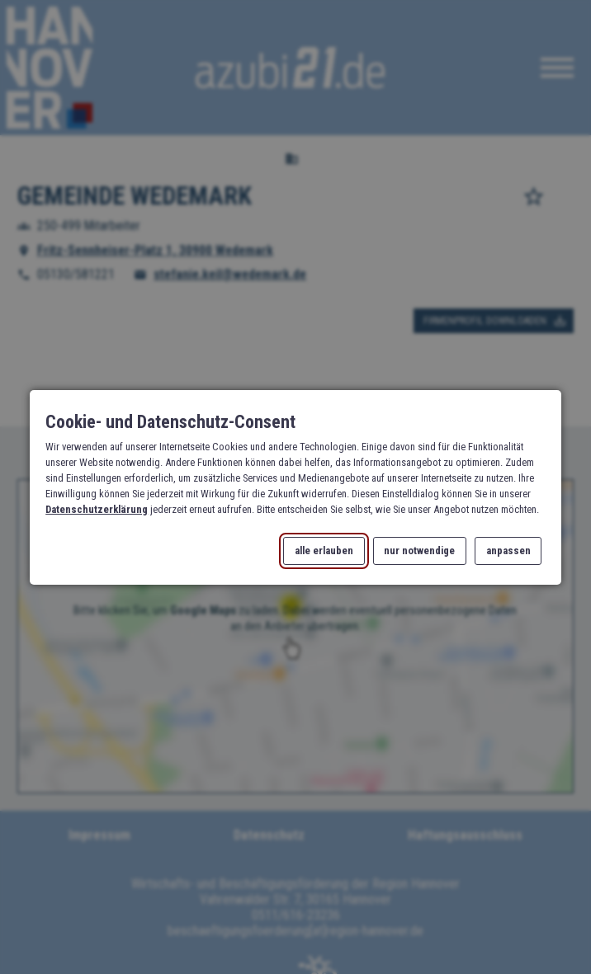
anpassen (507, 550)
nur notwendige (419, 550)
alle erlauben (324, 550)
